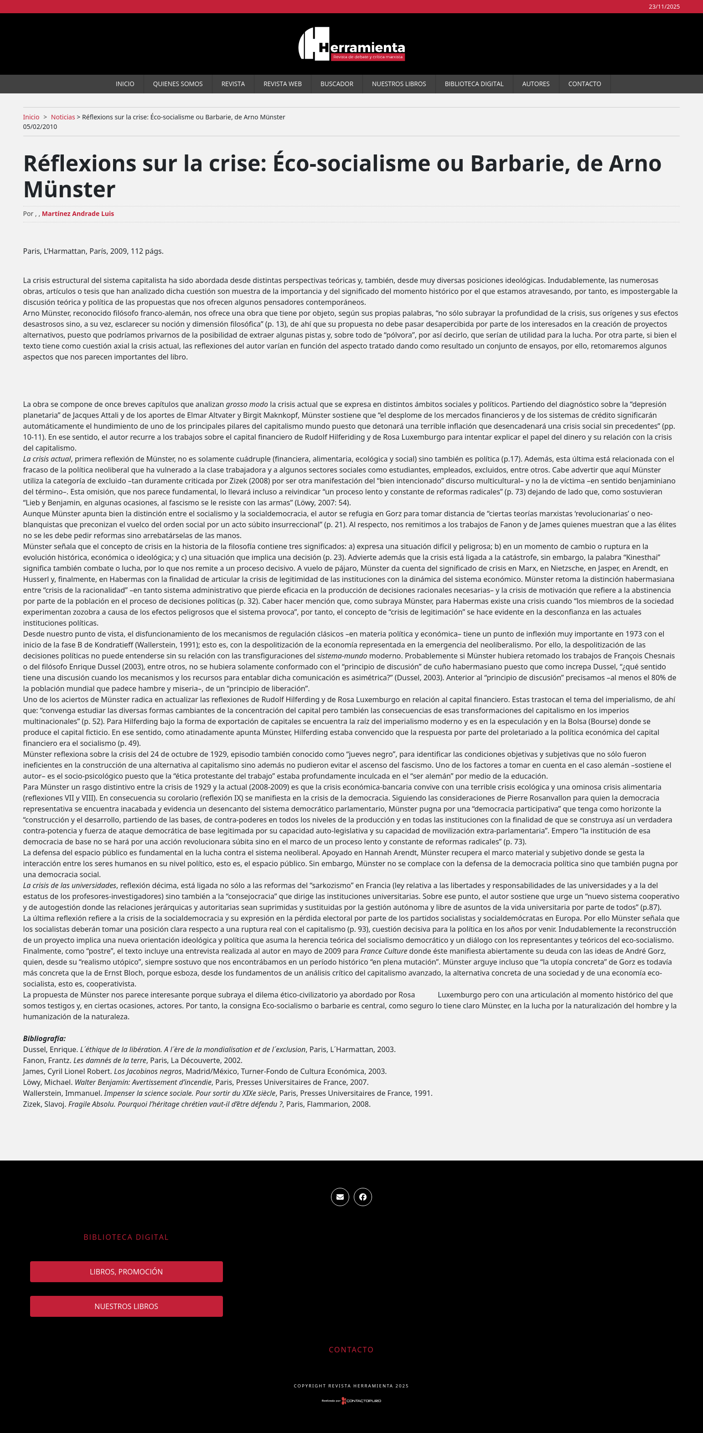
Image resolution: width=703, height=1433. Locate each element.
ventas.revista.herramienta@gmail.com (340, 1197)
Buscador (336, 83)
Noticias (63, 117)
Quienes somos (178, 83)
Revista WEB (283, 83)
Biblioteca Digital (474, 83)
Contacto (585, 83)
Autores (536, 83)
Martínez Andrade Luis (78, 213)
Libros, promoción (126, 1272)
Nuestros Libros (399, 83)
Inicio (125, 83)
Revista (233, 83)
